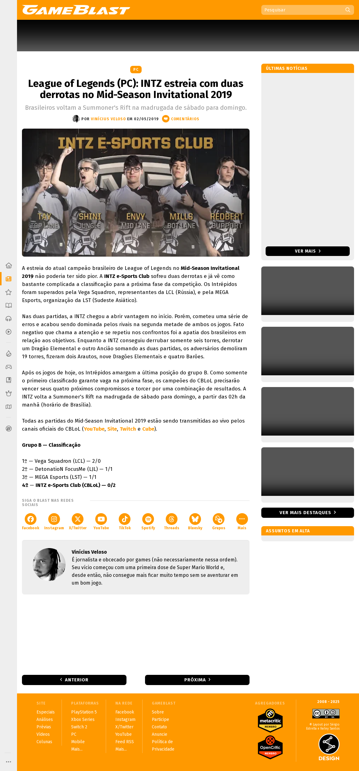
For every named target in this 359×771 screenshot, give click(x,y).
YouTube (94, 429)
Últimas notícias (287, 68)
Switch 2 (79, 727)
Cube (148, 429)
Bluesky (195, 521)
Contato (159, 727)
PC (136, 69)
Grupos (218, 521)
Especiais (45, 712)
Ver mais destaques (305, 512)
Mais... (77, 749)
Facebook (30, 521)
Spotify (148, 521)
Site (112, 429)
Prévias (43, 727)
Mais (242, 521)
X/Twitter (78, 521)
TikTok (125, 521)
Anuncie (159, 734)
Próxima (195, 680)
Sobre (158, 712)
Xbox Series (83, 719)
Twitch (128, 429)
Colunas (44, 741)
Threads (171, 521)
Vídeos (43, 734)
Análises (44, 719)
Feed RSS (124, 741)
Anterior (76, 680)
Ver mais (308, 251)
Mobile (78, 741)
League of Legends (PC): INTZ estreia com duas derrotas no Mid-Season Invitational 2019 (135, 89)
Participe (160, 719)
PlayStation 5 (84, 712)
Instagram (54, 521)
